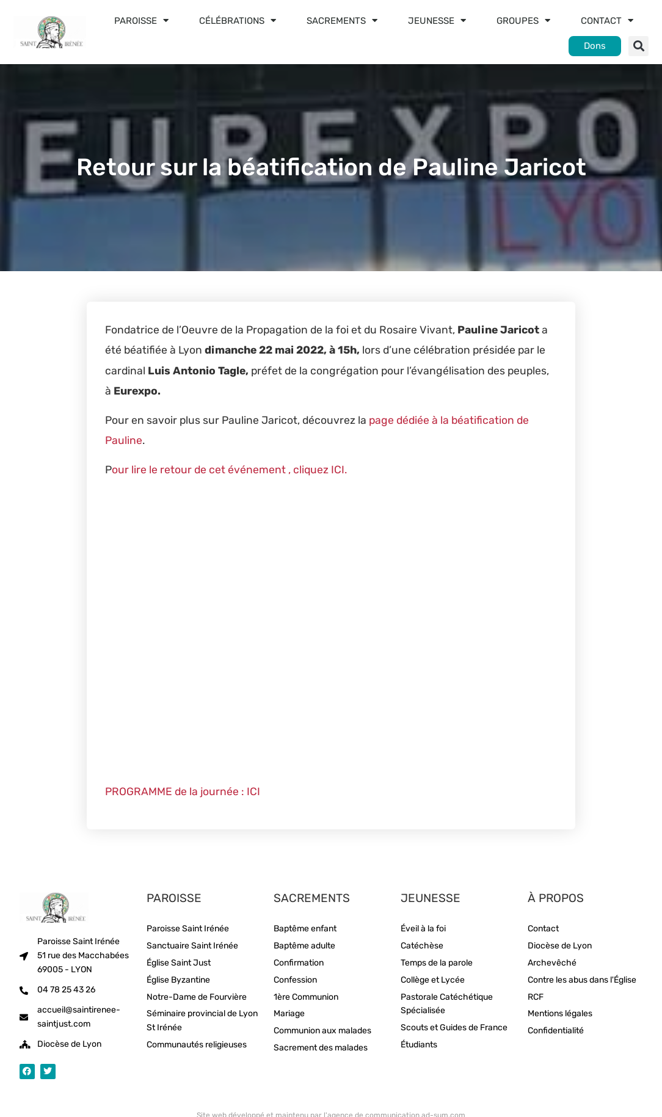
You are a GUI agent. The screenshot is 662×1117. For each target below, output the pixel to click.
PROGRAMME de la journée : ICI (182, 791)
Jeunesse (437, 20)
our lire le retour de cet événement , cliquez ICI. (229, 470)
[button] (638, 46)
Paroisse (141, 20)
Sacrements (342, 20)
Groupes (523, 20)
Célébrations (237, 20)
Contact (607, 20)
